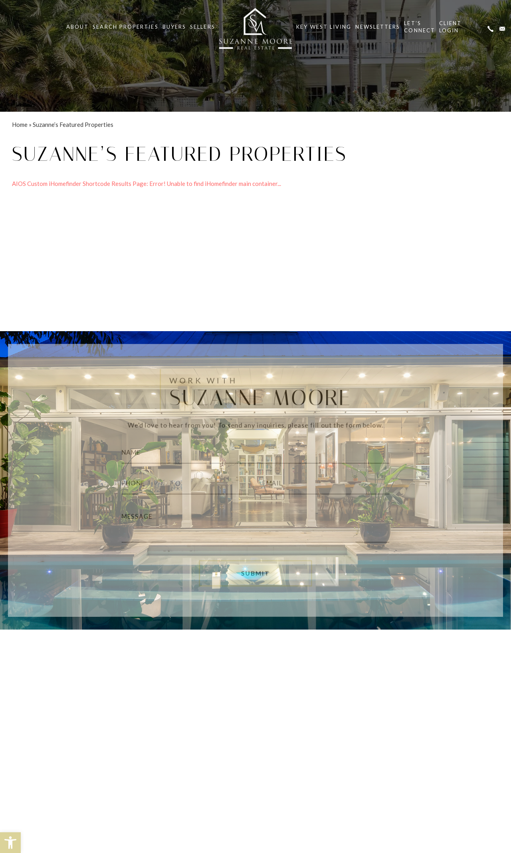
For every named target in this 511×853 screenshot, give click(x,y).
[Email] (331, 484)
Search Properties (125, 27)
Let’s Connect (419, 27)
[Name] (255, 450)
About (77, 27)
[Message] (255, 526)
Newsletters (377, 27)
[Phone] (179, 484)
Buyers (174, 27)
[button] (10, 842)
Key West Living (323, 27)
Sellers (202, 27)
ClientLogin (450, 27)
